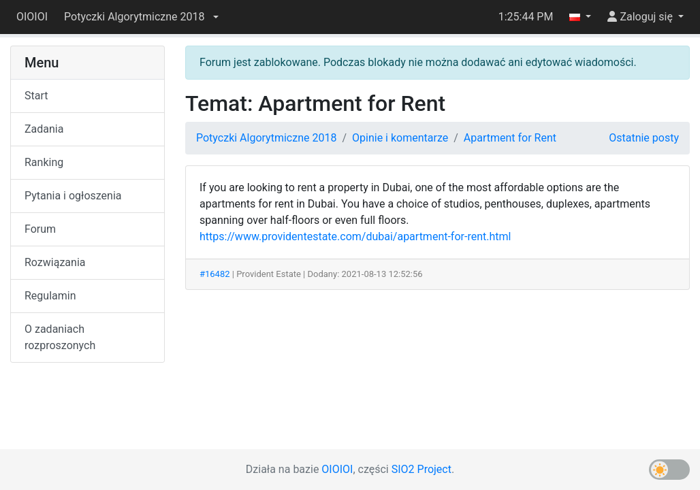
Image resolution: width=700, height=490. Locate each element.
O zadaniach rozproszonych (60, 337)
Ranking (44, 162)
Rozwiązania (55, 262)
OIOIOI (32, 16)
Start (36, 95)
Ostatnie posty (644, 137)
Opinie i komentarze (400, 137)
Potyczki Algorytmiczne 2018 (266, 137)
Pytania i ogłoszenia (73, 195)
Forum (40, 229)
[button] (141, 17)
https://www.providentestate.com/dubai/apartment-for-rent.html (355, 236)
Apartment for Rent (510, 137)
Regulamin (50, 295)
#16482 (215, 274)
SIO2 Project (421, 469)
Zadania (44, 128)
